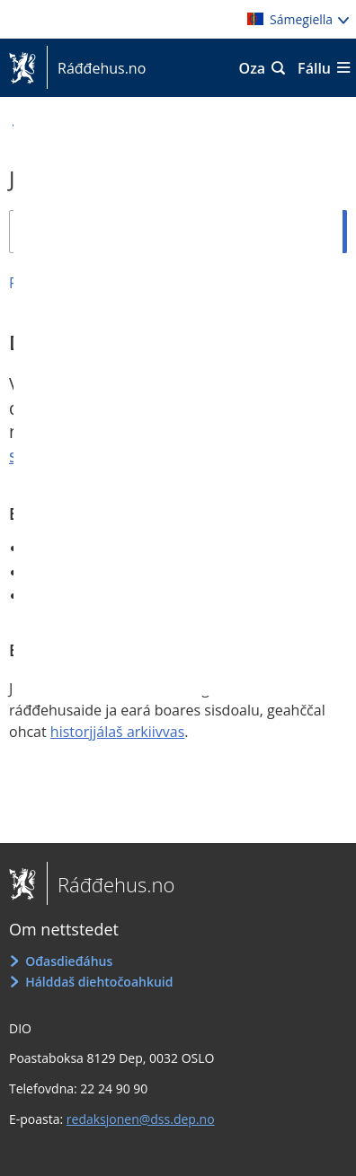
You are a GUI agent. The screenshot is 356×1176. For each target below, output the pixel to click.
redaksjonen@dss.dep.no (141, 1119)
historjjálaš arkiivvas (117, 732)
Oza (252, 68)
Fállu (314, 68)
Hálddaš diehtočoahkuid (99, 981)
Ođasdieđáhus (68, 961)
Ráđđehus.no (96, 68)
